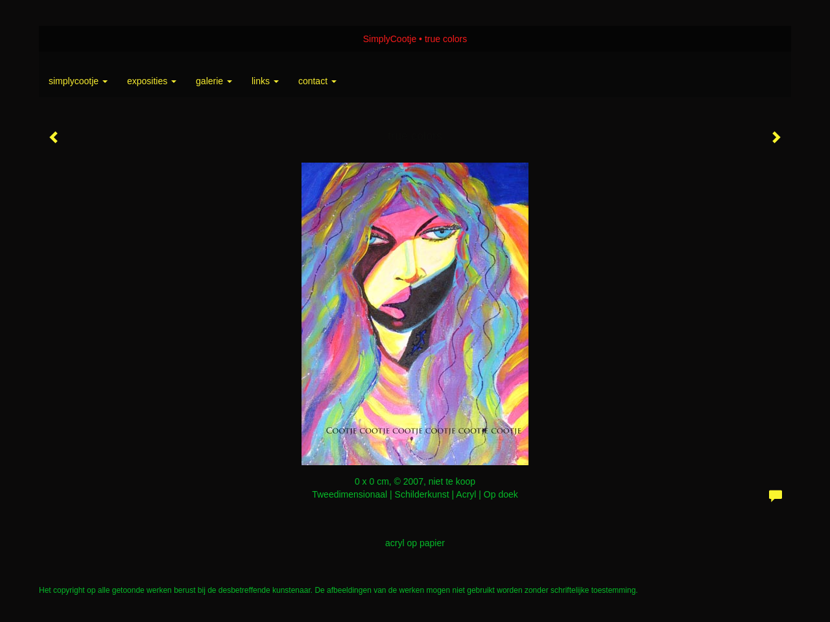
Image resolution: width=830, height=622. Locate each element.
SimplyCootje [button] (78, 81)
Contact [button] (317, 81)
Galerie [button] (214, 81)
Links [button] (265, 81)
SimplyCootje (389, 39)
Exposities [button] (151, 81)
